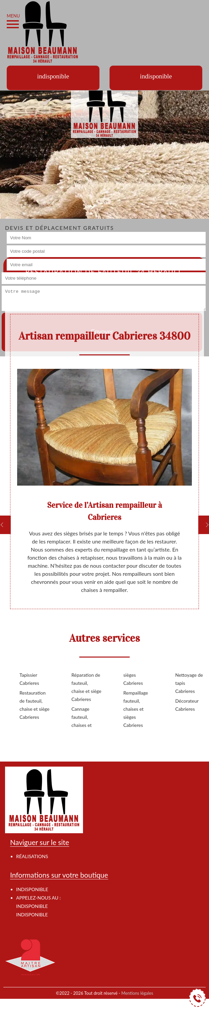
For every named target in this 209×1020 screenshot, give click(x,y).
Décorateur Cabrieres (187, 705)
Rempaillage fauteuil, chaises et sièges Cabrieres (135, 709)
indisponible (32, 906)
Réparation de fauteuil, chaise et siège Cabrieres (86, 687)
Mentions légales (137, 993)
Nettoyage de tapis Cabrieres (189, 683)
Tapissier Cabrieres (29, 679)
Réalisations (32, 856)
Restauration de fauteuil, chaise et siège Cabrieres (34, 705)
